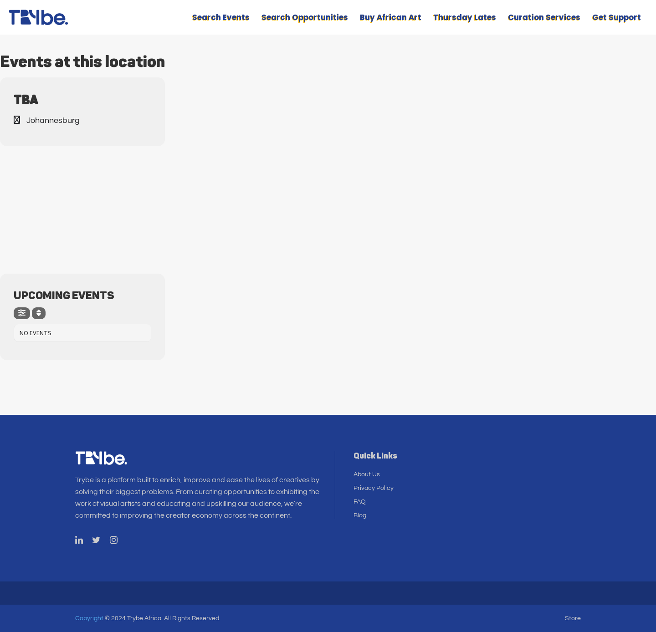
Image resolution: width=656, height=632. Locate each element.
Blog (360, 515)
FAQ (360, 502)
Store (573, 618)
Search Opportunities (304, 17)
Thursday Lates (464, 17)
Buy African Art (390, 17)
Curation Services (544, 17)
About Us (367, 474)
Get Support (616, 17)
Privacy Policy (374, 488)
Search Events (221, 17)
